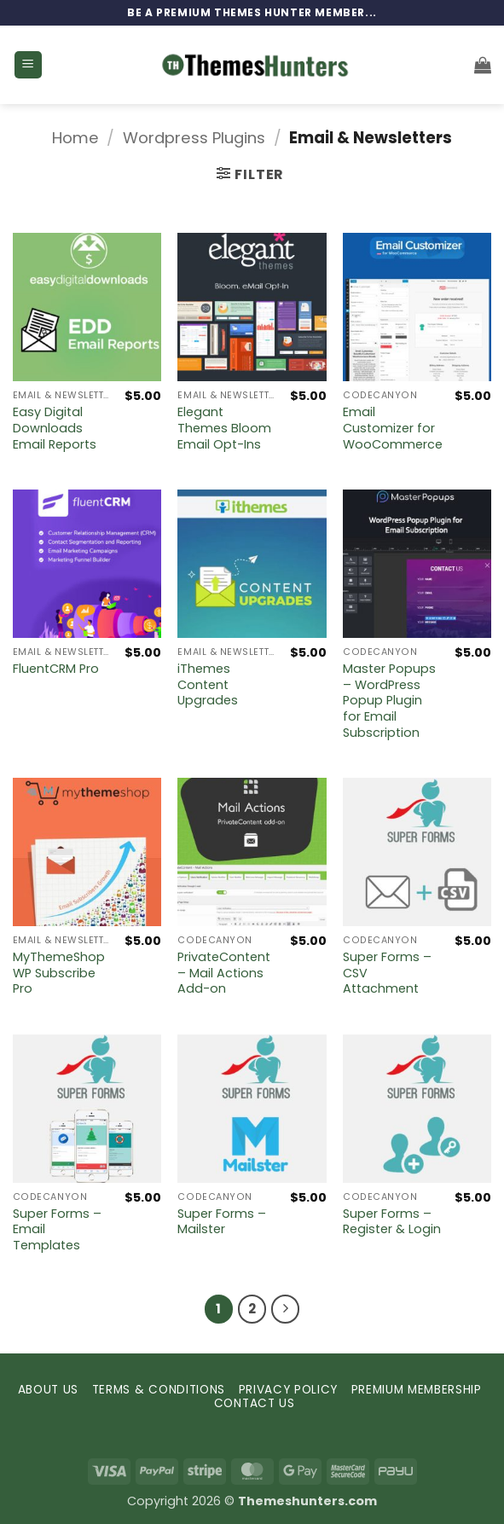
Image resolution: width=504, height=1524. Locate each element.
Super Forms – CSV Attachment (387, 973)
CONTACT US (254, 1403)
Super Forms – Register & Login (392, 1221)
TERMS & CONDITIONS (158, 1390)
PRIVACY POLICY (289, 1390)
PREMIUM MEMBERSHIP (416, 1390)
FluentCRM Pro (56, 669)
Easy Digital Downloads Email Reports (54, 428)
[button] (28, 65)
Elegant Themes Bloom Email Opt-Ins (224, 428)
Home (75, 137)
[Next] (285, 1309)
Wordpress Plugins (194, 137)
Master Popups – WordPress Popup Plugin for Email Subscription (389, 701)
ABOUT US (48, 1390)
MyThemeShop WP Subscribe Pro (59, 973)
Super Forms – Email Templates (57, 1230)
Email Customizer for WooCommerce (393, 428)
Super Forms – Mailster (221, 1221)
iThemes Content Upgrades (207, 685)
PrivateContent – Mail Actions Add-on (223, 973)
